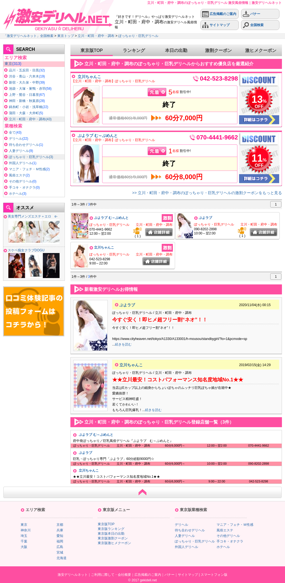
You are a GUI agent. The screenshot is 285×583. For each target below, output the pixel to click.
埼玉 (24, 536)
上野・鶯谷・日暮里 (24, 95)
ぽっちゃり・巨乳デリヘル (138, 36)
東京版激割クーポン (113, 538)
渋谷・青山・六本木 (24, 76)
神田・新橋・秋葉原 (24, 101)
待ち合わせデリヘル (24, 145)
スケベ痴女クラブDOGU (26, 250)
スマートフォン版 (214, 575)
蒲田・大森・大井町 (24, 113)
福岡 (59, 541)
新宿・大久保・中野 (24, 82)
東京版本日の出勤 (111, 534)
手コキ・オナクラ (22, 187)
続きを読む (123, 344)
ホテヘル (15, 194)
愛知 (59, 536)
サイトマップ (216, 25)
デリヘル (15, 139)
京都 (59, 525)
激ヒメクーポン (260, 50)
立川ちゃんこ (89, 76)
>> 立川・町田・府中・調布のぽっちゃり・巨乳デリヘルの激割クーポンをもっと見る (207, 193)
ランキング (134, 50)
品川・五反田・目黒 (24, 70)
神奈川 (26, 530)
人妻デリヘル (19, 151)
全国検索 (253, 25)
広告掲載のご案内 (219, 14)
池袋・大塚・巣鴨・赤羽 (27, 89)
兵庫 (59, 530)
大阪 (24, 547)
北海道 (61, 558)
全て (12, 132)
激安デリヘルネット (73, 575)
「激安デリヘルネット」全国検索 (28, 36)
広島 (59, 547)
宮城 (59, 552)
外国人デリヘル (20, 163)
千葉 (24, 541)
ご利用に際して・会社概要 (111, 575)
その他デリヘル (20, 181)
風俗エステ (17, 175)
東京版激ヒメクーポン (114, 543)
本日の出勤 (176, 50)
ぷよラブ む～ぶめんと (98, 135)
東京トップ (65, 36)
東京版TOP (91, 50)
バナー (251, 14)
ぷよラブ (205, 218)
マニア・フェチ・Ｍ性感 (27, 169)
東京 (8, 63)
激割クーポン (218, 50)
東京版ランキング (111, 529)
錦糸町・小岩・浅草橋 (25, 107)
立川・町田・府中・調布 (96, 36)
